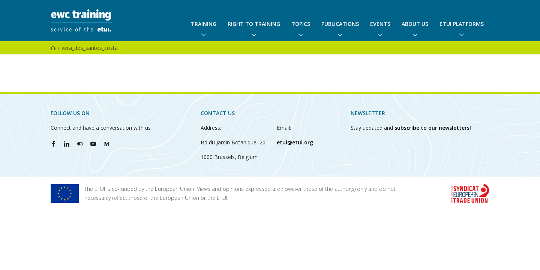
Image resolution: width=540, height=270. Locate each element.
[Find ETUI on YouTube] (93, 143)
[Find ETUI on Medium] (107, 143)
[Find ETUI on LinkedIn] (66, 143)
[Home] (53, 48)
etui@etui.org (295, 142)
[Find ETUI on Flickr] (80, 143)
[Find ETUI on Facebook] (53, 143)
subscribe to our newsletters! (432, 127)
